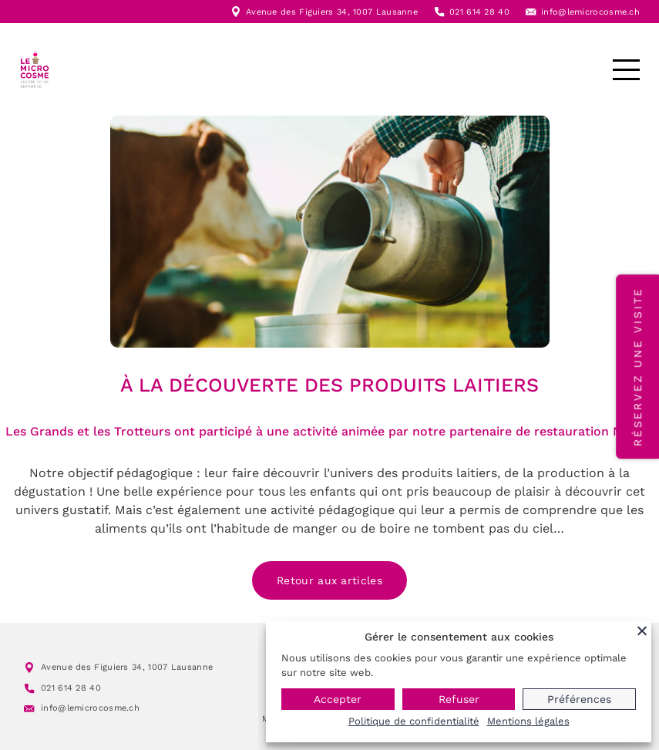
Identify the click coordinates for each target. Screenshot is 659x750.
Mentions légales (528, 721)
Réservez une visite (637, 366)
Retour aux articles (329, 580)
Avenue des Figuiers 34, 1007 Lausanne (127, 667)
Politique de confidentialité (413, 721)
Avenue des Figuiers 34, (299, 12)
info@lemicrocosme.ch (590, 12)
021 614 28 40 (479, 12)
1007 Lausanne (385, 12)
